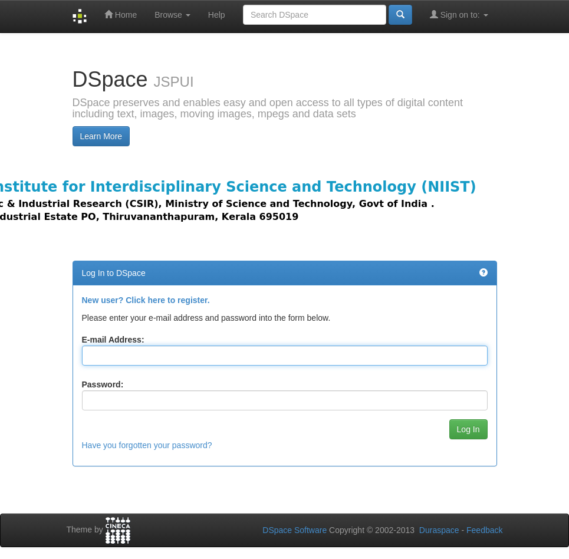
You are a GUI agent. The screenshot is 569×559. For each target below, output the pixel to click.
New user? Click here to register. (146, 300)
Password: (103, 384)
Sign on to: (459, 14)
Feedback (484, 530)
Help (216, 14)
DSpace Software (294, 530)
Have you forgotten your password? (147, 445)
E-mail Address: (113, 339)
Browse (172, 14)
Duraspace (439, 530)
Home (120, 14)
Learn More (101, 136)
